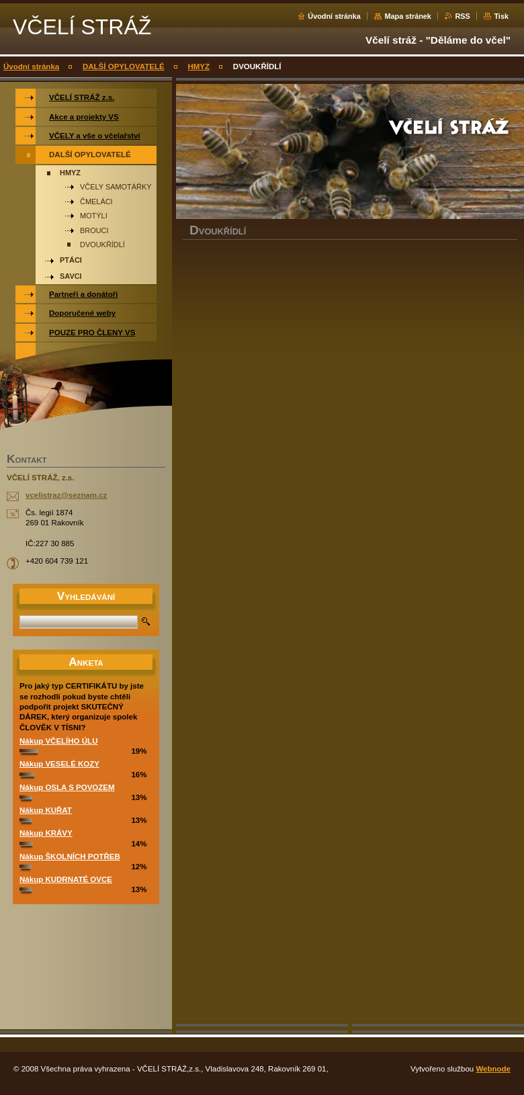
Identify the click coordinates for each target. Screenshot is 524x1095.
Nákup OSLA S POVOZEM (67, 787)
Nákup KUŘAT (45, 810)
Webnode (493, 1069)
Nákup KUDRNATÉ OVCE (65, 879)
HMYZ (198, 66)
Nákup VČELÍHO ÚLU (58, 741)
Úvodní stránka (334, 16)
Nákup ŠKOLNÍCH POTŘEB (69, 856)
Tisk (501, 16)
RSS (462, 16)
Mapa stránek (407, 16)
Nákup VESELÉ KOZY (59, 764)
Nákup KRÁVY (46, 833)
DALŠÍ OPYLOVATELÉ (124, 66)
